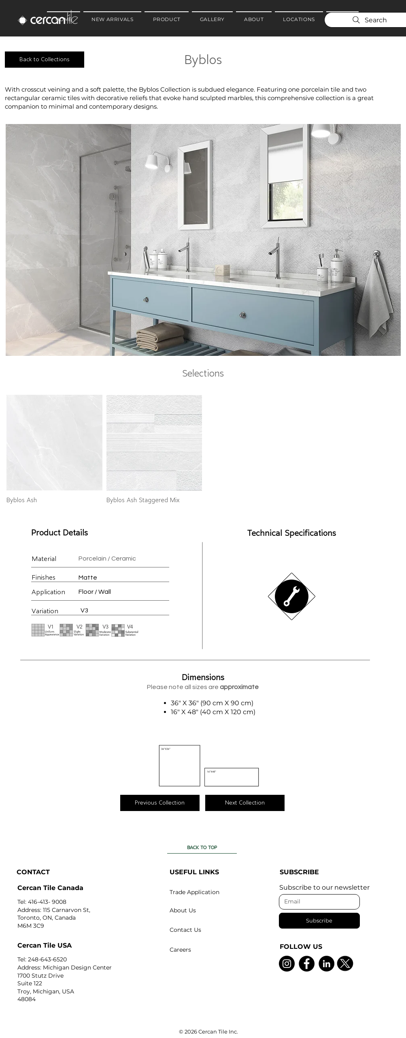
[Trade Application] (209, 892)
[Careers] (209, 950)
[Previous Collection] (160, 803)
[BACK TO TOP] (202, 847)
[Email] (317, 902)
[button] (203, 240)
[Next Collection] (245, 803)
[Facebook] (307, 964)
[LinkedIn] (326, 964)
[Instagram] (287, 964)
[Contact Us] (209, 930)
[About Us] (209, 910)
